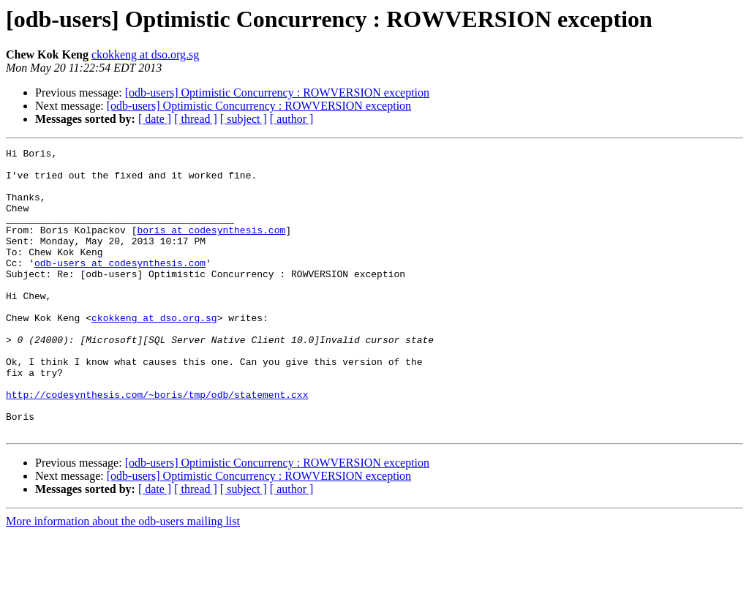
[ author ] (292, 119)
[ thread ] (195, 119)
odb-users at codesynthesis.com (120, 286)
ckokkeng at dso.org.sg (145, 54)
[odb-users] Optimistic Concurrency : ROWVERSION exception (277, 92)
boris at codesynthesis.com (211, 247)
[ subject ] (243, 119)
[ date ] (154, 119)
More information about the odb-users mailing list (123, 578)
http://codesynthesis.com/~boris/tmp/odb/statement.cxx (157, 444)
